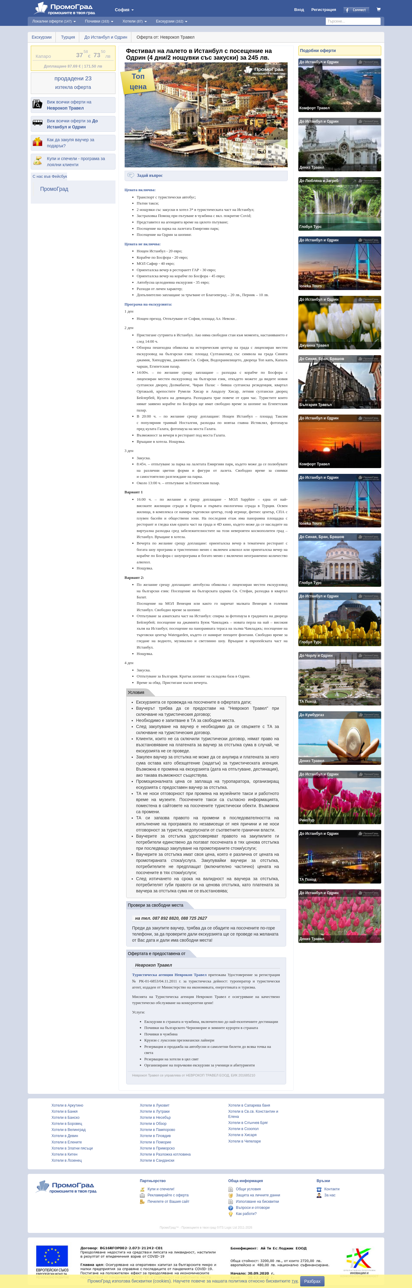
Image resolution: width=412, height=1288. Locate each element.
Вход (299, 9)
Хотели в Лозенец (67, 1160)
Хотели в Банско (66, 1117)
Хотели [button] (135, 21)
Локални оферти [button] (54, 21)
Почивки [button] (99, 21)
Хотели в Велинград (69, 1130)
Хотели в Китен (64, 1154)
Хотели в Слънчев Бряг (248, 1123)
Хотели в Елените (67, 1142)
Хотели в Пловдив (155, 1136)
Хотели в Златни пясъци (72, 1148)
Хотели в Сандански (157, 1160)
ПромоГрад (54, 189)
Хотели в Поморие (155, 1142)
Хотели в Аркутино (67, 1105)
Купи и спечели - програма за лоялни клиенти (76, 161)
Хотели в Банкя (65, 1111)
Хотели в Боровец (67, 1124)
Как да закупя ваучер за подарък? (70, 142)
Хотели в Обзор (153, 1124)
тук (295, 1281)
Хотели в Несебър (155, 1117)
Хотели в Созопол (243, 1129)
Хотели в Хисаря (242, 1135)
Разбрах (312, 1281)
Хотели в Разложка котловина (165, 1154)
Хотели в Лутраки (154, 1111)
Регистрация (323, 9)
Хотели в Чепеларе (244, 1141)
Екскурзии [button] (172, 21)
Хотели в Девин (65, 1136)
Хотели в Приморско (157, 1148)
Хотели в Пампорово (157, 1130)
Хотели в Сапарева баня (249, 1105)
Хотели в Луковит (154, 1105)
